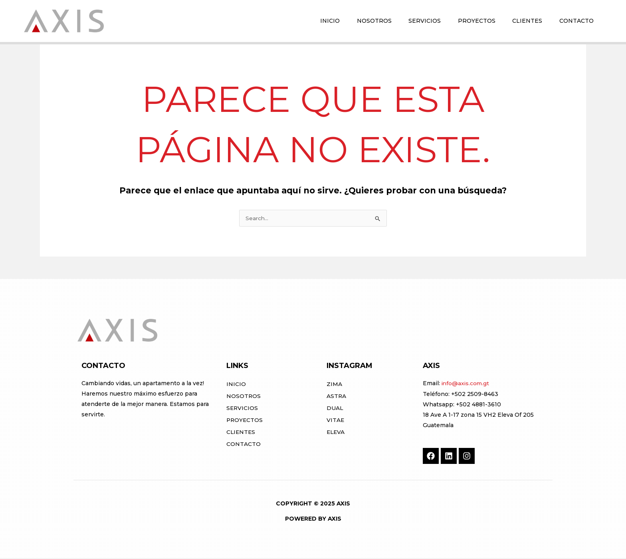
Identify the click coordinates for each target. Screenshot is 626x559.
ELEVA (336, 432)
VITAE (336, 420)
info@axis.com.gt (466, 384)
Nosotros (243, 396)
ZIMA (334, 384)
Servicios (242, 408)
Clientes (241, 432)
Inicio (236, 384)
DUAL (335, 408)
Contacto (243, 444)
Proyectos (245, 420)
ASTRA (337, 396)
